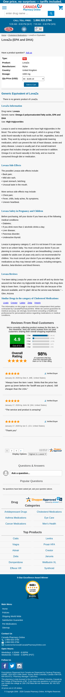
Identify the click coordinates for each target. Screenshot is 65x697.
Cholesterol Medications (17, 35)
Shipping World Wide (11, 616)
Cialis (16, 538)
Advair (15, 550)
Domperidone (16, 562)
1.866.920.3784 (42, 20)
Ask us (29, 53)
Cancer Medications (15, 523)
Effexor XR (15, 568)
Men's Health (49, 523)
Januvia (49, 556)
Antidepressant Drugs (16, 512)
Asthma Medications (15, 518)
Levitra (49, 538)
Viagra (15, 544)
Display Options (19, 454)
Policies (5, 612)
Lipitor (22, 303)
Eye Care (49, 518)
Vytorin (37, 303)
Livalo (6, 303)
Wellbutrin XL (49, 562)
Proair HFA (49, 544)
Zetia (30, 303)
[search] (51, 13)
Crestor (14, 303)
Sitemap (6, 627)
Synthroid (49, 568)
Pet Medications (9, 624)
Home (3, 35)
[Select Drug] (33, 79)
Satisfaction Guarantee (12, 620)
